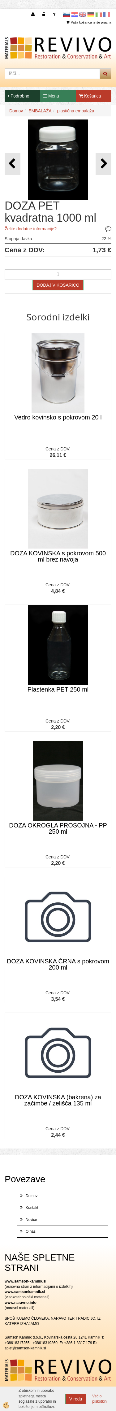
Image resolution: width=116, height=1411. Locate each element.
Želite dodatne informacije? (31, 228)
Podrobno (18, 95)
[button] (103, 164)
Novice (31, 1220)
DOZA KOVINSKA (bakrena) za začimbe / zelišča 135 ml (58, 1100)
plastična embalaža (75, 110)
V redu (75, 1398)
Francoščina (106, 14)
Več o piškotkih (99, 1399)
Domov (16, 110)
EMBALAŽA (40, 110)
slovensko (66, 14)
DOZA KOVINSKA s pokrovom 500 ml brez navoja (58, 556)
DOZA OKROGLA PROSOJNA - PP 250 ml (58, 828)
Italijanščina (98, 14)
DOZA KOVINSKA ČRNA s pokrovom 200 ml (58, 964)
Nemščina (90, 14)
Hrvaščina (74, 14)
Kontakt (32, 1207)
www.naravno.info (21, 1302)
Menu (51, 95)
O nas (31, 1231)
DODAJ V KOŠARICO (58, 285)
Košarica (90, 95)
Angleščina (82, 14)
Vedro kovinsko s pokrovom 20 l (57, 417)
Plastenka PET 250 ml (58, 689)
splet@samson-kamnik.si (25, 1348)
